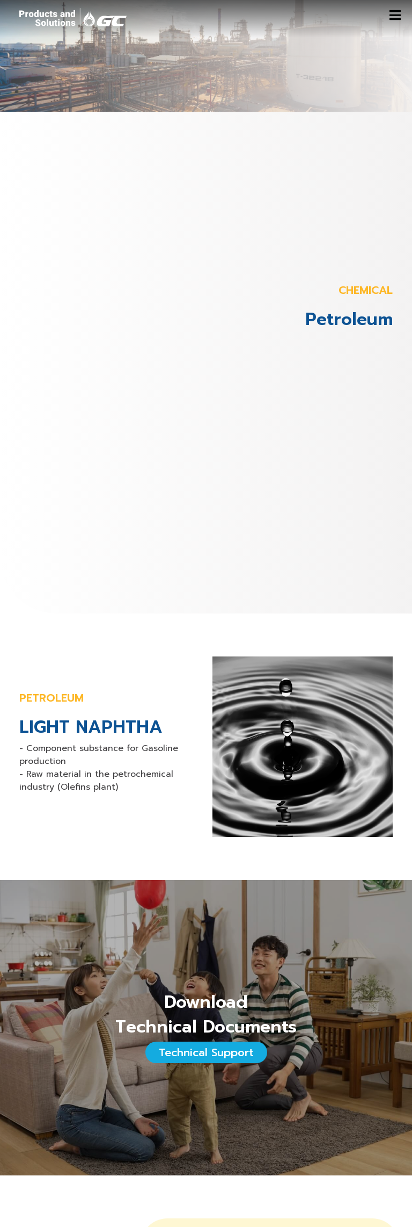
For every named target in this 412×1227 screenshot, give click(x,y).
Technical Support (206, 1052)
